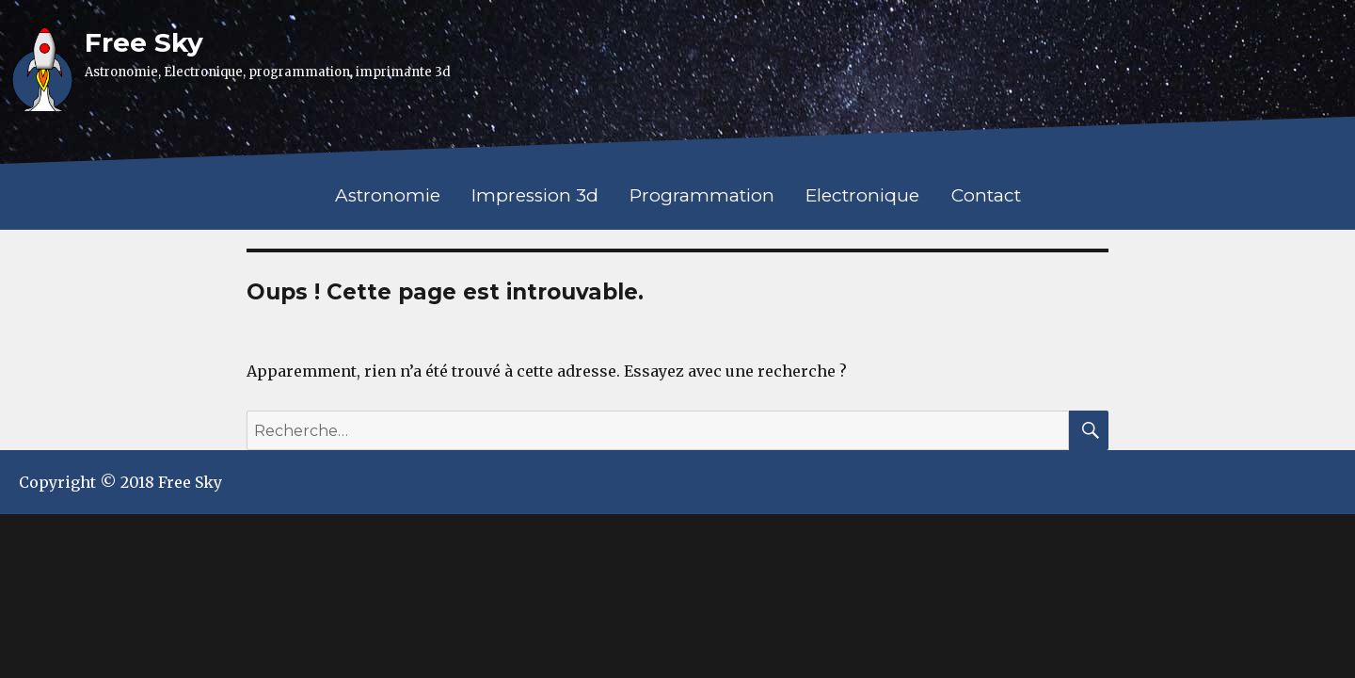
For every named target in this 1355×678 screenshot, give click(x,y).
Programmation (702, 195)
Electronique (862, 195)
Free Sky (144, 42)
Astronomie (387, 195)
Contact (986, 195)
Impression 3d (534, 195)
